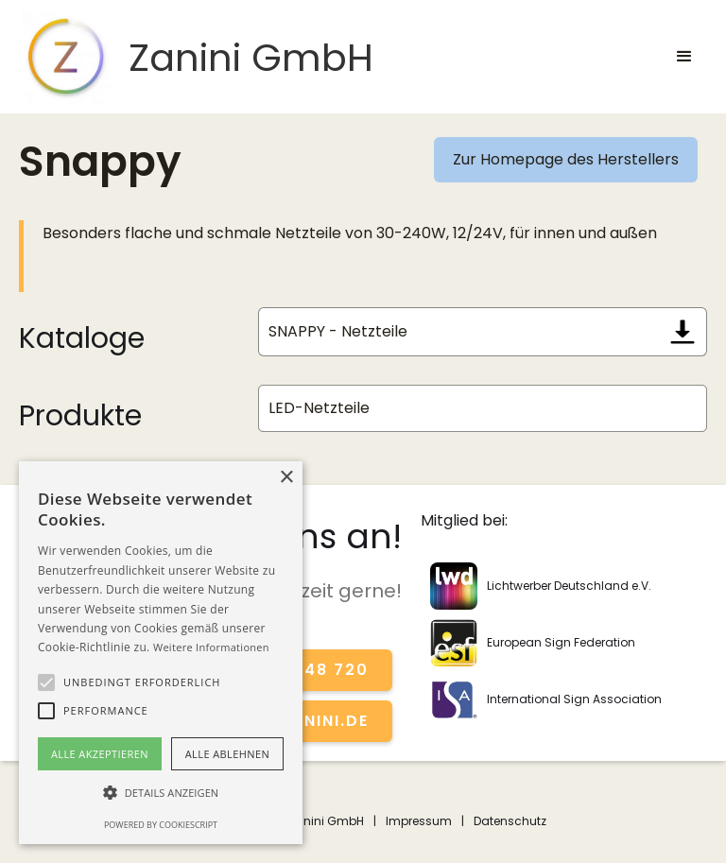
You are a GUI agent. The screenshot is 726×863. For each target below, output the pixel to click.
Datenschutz (510, 821)
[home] (196, 56)
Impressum (419, 821)
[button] (684, 56)
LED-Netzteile (319, 408)
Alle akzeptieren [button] (99, 754)
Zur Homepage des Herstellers (566, 159)
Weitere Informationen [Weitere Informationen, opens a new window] (211, 647)
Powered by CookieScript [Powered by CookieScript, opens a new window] (160, 825)
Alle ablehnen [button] (227, 754)
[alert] (160, 652)
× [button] (286, 478)
